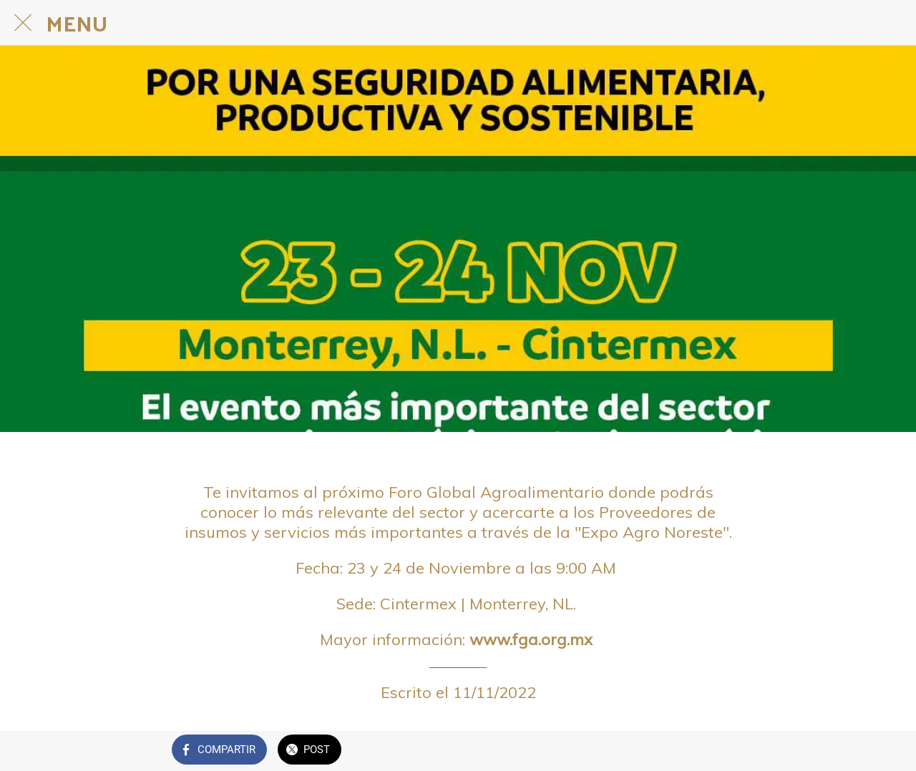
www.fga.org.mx (533, 639)
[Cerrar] (22, 22)
